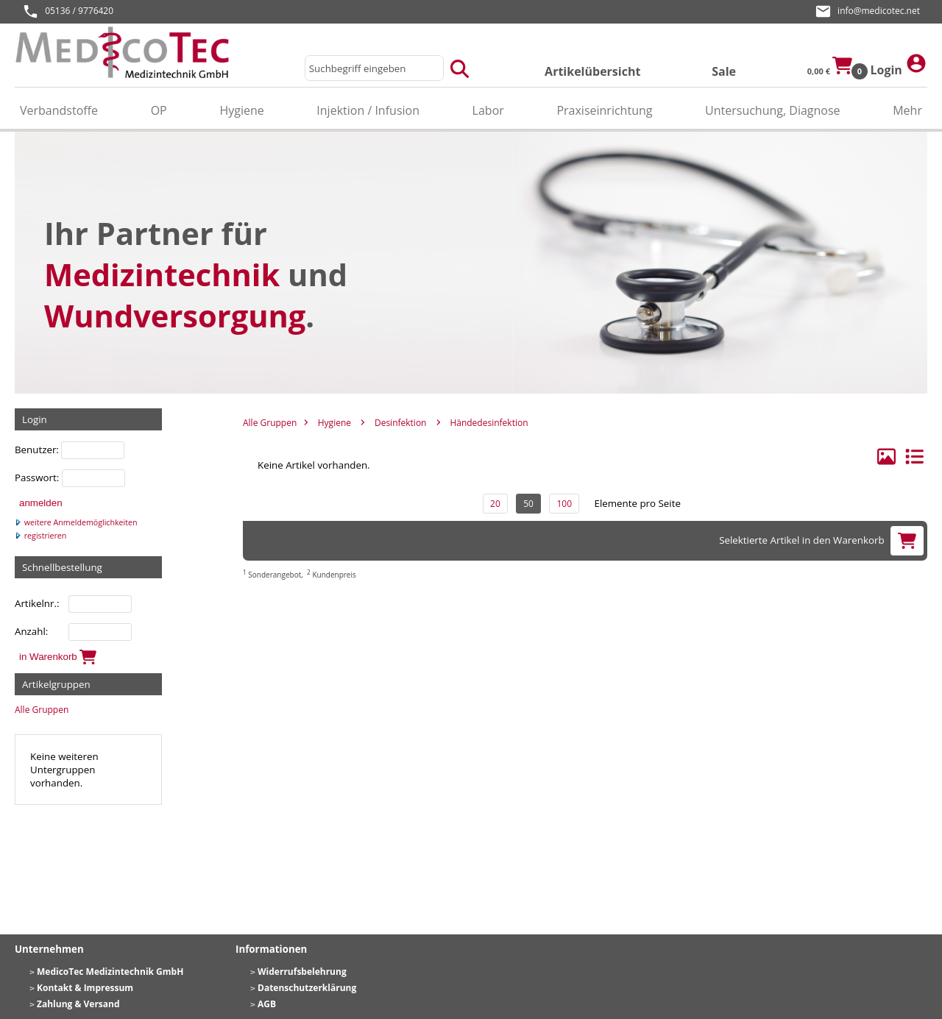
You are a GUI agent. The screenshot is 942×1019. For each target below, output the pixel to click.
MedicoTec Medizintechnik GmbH (110, 971)
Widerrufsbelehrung (302, 971)
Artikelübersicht (592, 71)
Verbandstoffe (59, 110)
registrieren (40, 535)
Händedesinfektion (489, 422)
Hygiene (241, 110)
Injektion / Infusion (367, 110)
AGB (267, 1004)
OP (159, 110)
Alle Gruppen (41, 709)
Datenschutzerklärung (307, 987)
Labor (488, 110)
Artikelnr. (36, 603)
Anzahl (30, 631)
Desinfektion (401, 422)
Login (898, 65)
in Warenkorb (57, 657)
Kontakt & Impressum (85, 987)
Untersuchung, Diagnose (772, 110)
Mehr (907, 110)
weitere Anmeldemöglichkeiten (76, 522)
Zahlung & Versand (78, 1004)
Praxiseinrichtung (604, 110)
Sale (724, 71)
